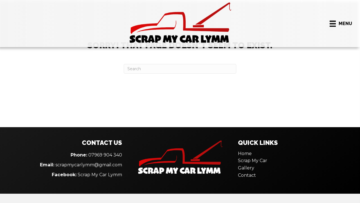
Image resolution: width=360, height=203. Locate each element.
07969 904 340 (105, 155)
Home (245, 153)
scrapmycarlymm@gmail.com (88, 164)
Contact (247, 175)
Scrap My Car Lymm (100, 174)
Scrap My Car (252, 160)
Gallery (246, 168)
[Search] (180, 69)
